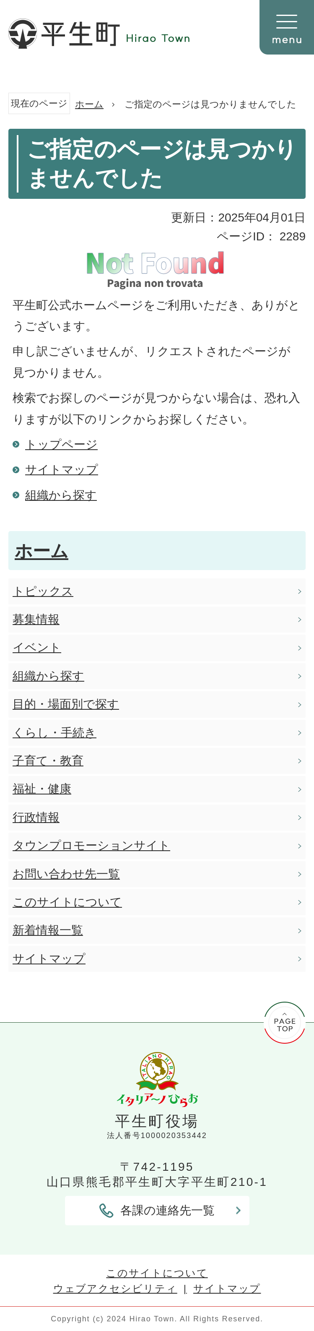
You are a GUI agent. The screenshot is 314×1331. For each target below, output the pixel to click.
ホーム (89, 104)
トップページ (61, 444)
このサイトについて (157, 1273)
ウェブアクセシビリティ (115, 1288)
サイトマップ (61, 469)
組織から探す (61, 495)
